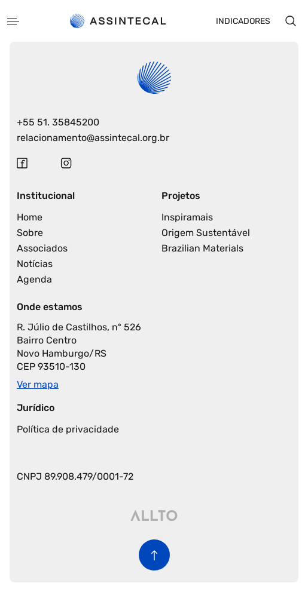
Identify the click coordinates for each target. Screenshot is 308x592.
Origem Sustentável (205, 232)
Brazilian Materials (202, 248)
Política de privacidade (68, 429)
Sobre (30, 232)
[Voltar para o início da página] (154, 554)
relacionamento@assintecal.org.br (93, 137)
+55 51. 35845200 (58, 122)
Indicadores (243, 21)
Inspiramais (187, 217)
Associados (42, 248)
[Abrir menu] (13, 21)
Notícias (35, 263)
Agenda (34, 279)
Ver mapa (38, 384)
